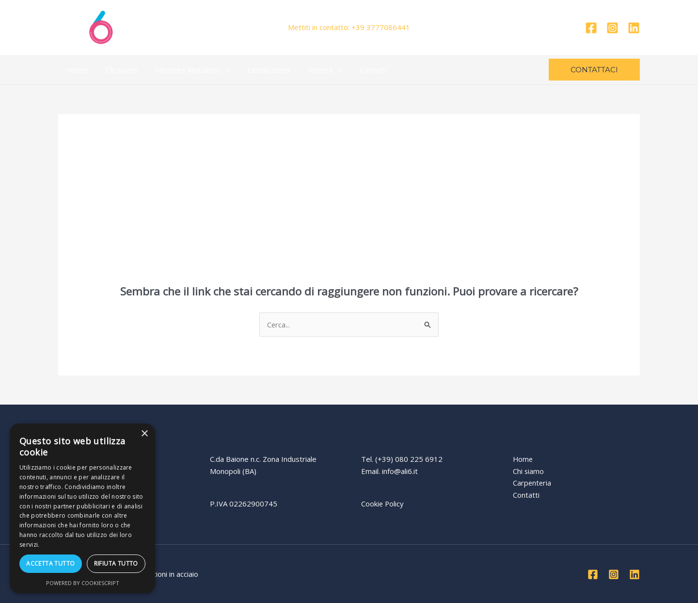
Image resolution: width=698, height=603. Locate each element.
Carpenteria (532, 483)
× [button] (144, 434)
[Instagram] (612, 28)
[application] (217, 69)
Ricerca (310, 69)
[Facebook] (591, 28)
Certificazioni (258, 70)
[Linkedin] (634, 28)
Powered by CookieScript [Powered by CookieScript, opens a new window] (82, 583)
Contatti (355, 70)
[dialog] (82, 508)
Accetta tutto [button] (50, 563)
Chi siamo (116, 70)
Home (75, 70)
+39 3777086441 (380, 27)
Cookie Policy (383, 503)
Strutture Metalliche (184, 69)
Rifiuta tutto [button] (116, 563)
